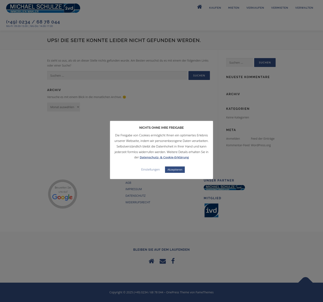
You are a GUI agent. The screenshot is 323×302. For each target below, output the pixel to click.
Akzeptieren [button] (174, 169)
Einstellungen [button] (150, 169)
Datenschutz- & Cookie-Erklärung (164, 157)
